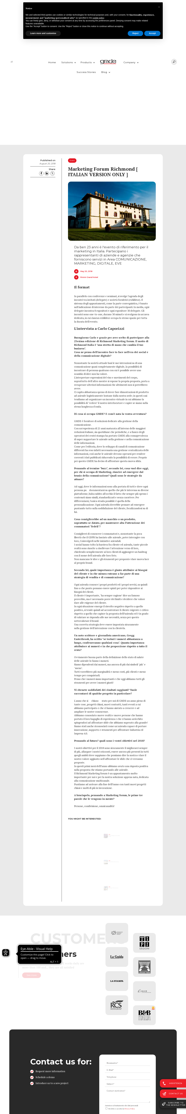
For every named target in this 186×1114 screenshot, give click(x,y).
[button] (68, 62)
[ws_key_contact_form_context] (127, 1095)
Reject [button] (135, 33)
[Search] (174, 62)
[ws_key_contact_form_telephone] (127, 1077)
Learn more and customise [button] (43, 33)
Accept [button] (152, 33)
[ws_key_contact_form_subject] (127, 1084)
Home (52, 62)
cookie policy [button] (98, 18)
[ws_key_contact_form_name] (127, 1063)
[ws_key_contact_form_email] (127, 1070)
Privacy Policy (130, 1109)
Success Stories (86, 72)
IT (12, 62)
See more (43, 975)
